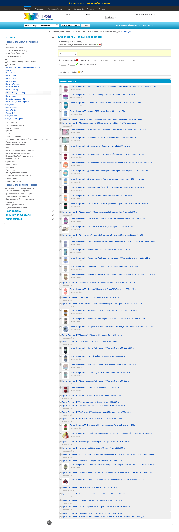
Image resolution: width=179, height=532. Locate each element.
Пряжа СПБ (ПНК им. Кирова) (17, 102)
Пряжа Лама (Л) (11, 90)
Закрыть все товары (88, 64)
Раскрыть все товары (88, 60)
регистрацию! (126, 32)
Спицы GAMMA (11, 107)
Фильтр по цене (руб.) (67, 60)
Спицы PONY (10, 110)
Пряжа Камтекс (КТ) (13, 87)
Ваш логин (69, 14)
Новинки (121, 60)
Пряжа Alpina (10, 76)
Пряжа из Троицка (12, 84)
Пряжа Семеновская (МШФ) (16, 99)
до (69, 64)
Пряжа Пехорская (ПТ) (15, 93)
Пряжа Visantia (11, 81)
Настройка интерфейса (71, 72)
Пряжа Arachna (11, 78)
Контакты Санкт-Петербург (84, 9)
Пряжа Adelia (10, 73)
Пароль (88, 14)
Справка (102, 9)
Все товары (103, 60)
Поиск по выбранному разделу (70, 42)
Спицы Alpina (10, 105)
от (59, 64)
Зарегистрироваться (121, 18)
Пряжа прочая (11, 96)
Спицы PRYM (10, 113)
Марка (62, 54)
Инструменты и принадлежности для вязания (23, 67)
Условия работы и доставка (59, 9)
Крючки (8, 70)
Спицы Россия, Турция (14, 119)
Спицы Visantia (11, 116)
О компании (39, 9)
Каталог (27, 9)
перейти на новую (101, 3)
